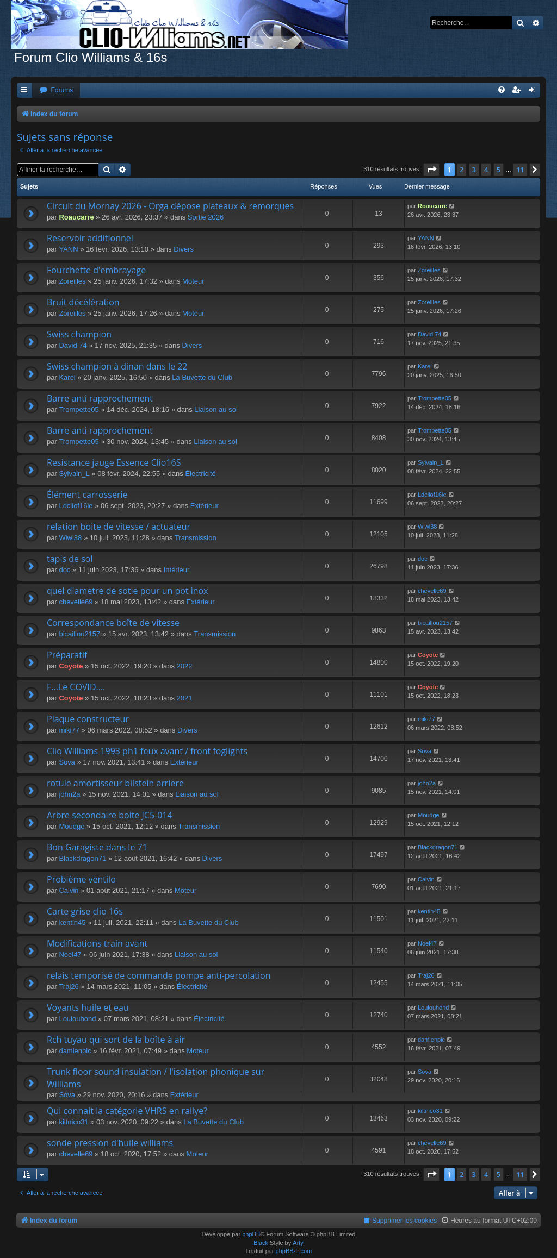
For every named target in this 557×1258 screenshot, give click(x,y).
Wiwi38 (70, 538)
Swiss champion (79, 334)
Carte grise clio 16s (85, 911)
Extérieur (204, 506)
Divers (184, 249)
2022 (185, 666)
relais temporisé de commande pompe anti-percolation (158, 975)
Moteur (193, 281)
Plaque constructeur (88, 719)
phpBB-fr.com (294, 1251)
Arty (298, 1243)
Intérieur (177, 570)
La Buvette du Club (202, 377)
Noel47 (70, 954)
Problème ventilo (81, 879)
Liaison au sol (216, 409)
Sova (67, 762)
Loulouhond (77, 1019)
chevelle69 (75, 602)
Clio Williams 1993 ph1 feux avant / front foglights (147, 751)
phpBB (251, 1234)
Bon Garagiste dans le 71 (97, 847)
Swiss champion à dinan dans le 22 (117, 366)
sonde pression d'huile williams (110, 1143)
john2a (69, 794)
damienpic (75, 1051)
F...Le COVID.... (76, 687)
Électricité (200, 474)
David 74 (72, 345)
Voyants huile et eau (88, 1007)
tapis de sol (69, 559)
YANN (68, 249)
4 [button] (486, 169)
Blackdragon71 (82, 858)
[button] (431, 169)
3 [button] (474, 169)
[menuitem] (56, 90)
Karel (67, 377)
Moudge (71, 826)
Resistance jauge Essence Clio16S (114, 462)
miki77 (69, 730)
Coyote (71, 666)
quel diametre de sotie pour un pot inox (127, 591)
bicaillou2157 (79, 634)
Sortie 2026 (206, 217)
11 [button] (520, 169)
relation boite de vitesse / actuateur (118, 527)
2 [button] (461, 169)
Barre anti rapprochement (100, 398)
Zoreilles (72, 281)
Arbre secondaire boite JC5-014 (109, 815)
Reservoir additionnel (90, 238)
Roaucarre (76, 217)
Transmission (195, 538)
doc (64, 570)
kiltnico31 (73, 1122)
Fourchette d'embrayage (96, 270)
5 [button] (498, 169)
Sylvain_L (74, 474)
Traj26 (68, 986)
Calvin (68, 890)
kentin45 (72, 922)
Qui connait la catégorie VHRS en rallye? (127, 1111)
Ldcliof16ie (75, 506)
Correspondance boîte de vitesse (113, 623)
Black (260, 1243)
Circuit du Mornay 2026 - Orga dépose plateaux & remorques (170, 206)
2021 (185, 698)
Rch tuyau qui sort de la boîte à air (116, 1040)
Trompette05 (78, 409)
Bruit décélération (83, 302)
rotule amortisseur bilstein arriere (115, 783)
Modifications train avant (97, 943)
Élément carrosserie (87, 494)
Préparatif (67, 655)
